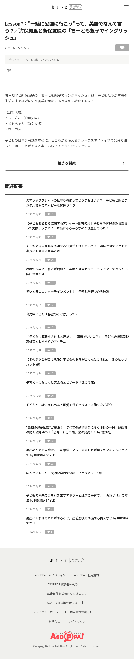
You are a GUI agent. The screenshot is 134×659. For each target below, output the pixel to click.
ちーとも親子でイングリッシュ (42, 59)
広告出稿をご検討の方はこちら (67, 593)
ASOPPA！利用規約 (86, 575)
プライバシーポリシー (47, 612)
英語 (9, 70)
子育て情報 (13, 59)
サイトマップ (76, 621)
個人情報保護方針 (81, 612)
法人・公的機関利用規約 (62, 603)
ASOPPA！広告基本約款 (63, 584)
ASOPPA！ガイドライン (50, 575)
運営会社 (54, 621)
